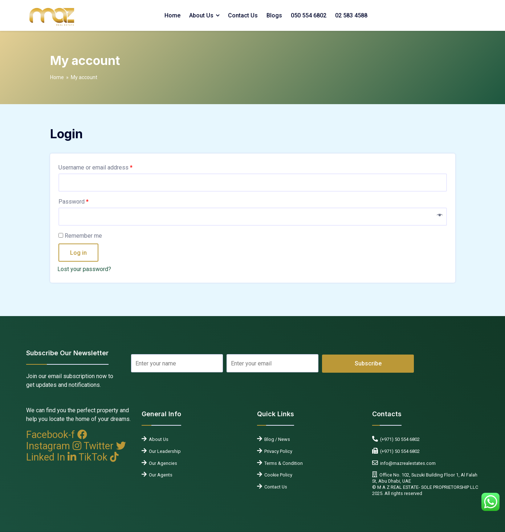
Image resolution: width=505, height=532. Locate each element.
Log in (78, 252)
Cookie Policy (277, 475)
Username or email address (95, 167)
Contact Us (243, 15)
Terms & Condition (282, 463)
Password (73, 201)
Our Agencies (162, 463)
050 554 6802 (308, 15)
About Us (201, 15)
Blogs (274, 15)
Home (172, 15)
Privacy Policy (277, 451)
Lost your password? (84, 269)
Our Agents (159, 475)
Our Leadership (164, 451)
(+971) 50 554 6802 (399, 439)
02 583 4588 (351, 15)
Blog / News (276, 439)
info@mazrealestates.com (407, 463)
